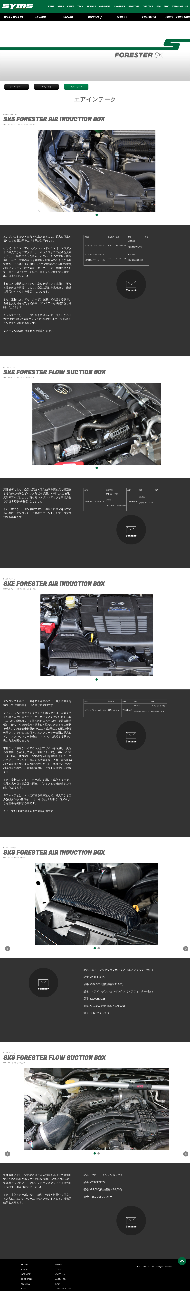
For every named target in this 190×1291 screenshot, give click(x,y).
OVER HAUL (105, 6)
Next (185, 948)
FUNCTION (183, 17)
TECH (80, 6)
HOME (51, 6)
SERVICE (91, 6)
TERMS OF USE (180, 6)
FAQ (158, 6)
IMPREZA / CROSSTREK (95, 18)
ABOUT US (133, 6)
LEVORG (40, 17)
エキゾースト (46, 87)
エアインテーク (76, 87)
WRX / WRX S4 (13, 17)
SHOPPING (119, 6)
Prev (7, 948)
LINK (166, 6)
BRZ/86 (68, 17)
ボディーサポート (16, 87)
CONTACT (148, 6)
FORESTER (149, 17)
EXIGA (169, 17)
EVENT (70, 6)
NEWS (60, 6)
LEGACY (122, 17)
